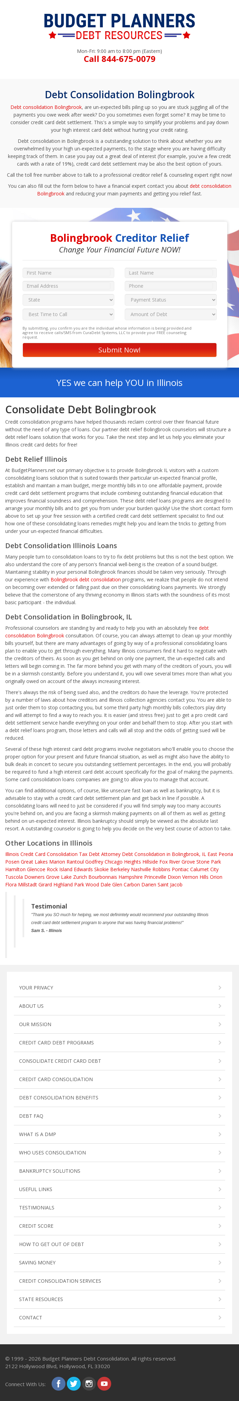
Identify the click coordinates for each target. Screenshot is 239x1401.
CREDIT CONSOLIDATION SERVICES (60, 1281)
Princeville (155, 877)
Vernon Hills (195, 877)
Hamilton (15, 869)
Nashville (141, 869)
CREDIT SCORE (36, 1226)
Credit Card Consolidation (49, 854)
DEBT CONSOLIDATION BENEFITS (58, 1097)
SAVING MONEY (37, 1262)
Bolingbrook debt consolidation (86, 579)
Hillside (150, 861)
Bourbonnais (102, 877)
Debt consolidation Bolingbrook (46, 107)
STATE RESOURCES (41, 1299)
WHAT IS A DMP (37, 1134)
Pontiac (180, 869)
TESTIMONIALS (36, 1207)
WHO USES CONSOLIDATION (52, 1152)
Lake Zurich (74, 877)
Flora (11, 884)
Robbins (161, 869)
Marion (57, 861)
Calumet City (204, 869)
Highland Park (68, 884)
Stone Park (208, 861)
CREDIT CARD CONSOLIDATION (56, 1079)
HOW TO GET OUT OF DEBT (51, 1244)
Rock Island (59, 869)
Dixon (174, 877)
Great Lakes (34, 861)
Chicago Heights (123, 861)
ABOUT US (31, 1006)
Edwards (83, 869)
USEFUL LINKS (35, 1189)
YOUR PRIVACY (36, 987)
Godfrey (94, 861)
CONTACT (30, 1317)
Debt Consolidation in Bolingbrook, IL (164, 854)
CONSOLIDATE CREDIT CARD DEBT (60, 1061)
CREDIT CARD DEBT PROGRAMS (56, 1042)
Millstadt (27, 884)
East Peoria (220, 854)
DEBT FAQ (31, 1116)
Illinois (12, 854)
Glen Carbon (126, 884)
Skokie (101, 869)
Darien (148, 884)
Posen (12, 861)
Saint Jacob (170, 884)
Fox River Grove (177, 861)
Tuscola (14, 877)
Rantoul (75, 861)
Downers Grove (42, 877)
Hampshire (130, 877)
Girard (45, 884)
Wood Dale (98, 884)
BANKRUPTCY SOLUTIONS (49, 1171)
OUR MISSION (35, 1024)
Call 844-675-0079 (120, 58)
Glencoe (36, 869)
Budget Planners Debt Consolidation (85, 1358)
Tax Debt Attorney (100, 854)
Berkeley (120, 869)
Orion (216, 877)
